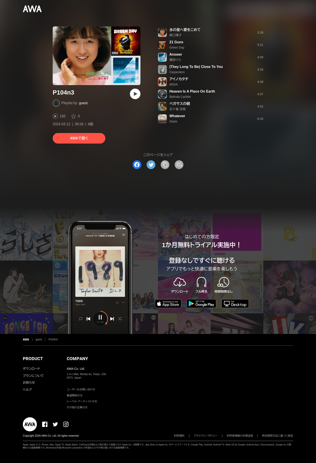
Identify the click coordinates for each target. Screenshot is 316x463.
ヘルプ (27, 389)
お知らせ (29, 382)
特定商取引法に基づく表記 (277, 435)
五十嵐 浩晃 (177, 109)
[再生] (135, 94)
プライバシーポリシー (206, 435)
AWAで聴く (79, 138)
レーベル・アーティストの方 (82, 401)
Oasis (173, 121)
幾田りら (175, 60)
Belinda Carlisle (180, 96)
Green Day (176, 47)
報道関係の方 (75, 395)
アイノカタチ (178, 79)
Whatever (177, 116)
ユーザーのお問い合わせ (81, 389)
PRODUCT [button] (33, 358)
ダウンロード (31, 368)
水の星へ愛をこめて (185, 30)
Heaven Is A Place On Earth (192, 91)
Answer (175, 54)
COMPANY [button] (77, 358)
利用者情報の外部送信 (240, 435)
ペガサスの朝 (179, 104)
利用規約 (179, 435)
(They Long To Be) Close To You (196, 67)
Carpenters (177, 72)
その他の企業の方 (77, 407)
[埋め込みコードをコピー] (179, 164)
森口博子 (175, 35)
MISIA (173, 84)
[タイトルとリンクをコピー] (165, 164)
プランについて (33, 375)
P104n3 (52, 339)
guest (83, 103)
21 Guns (176, 42)
